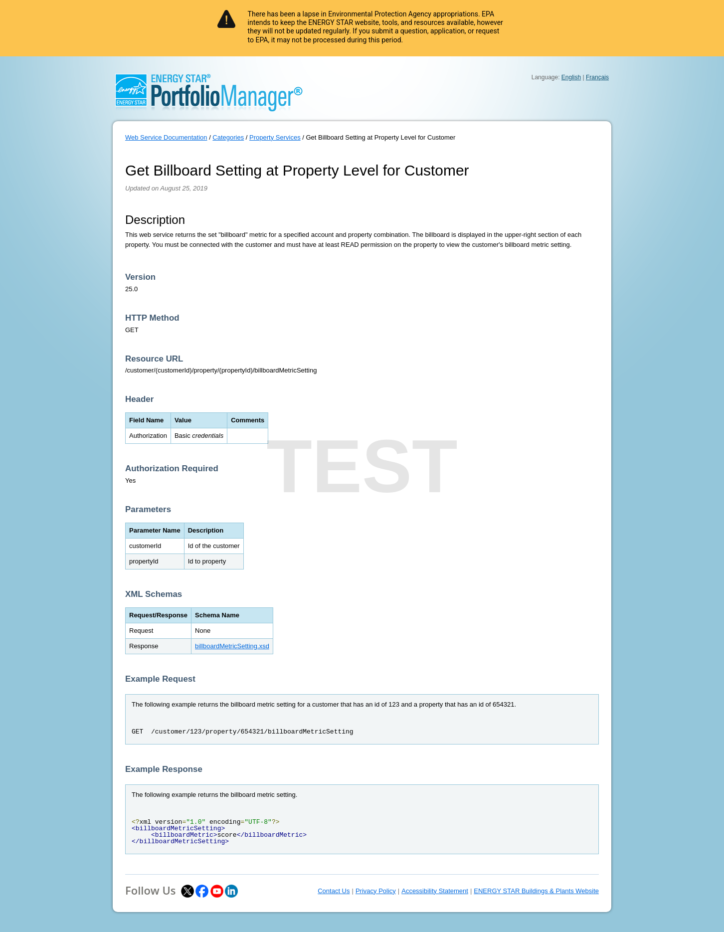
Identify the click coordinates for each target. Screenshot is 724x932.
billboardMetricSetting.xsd (232, 646)
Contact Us (334, 891)
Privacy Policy (376, 891)
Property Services (275, 137)
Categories (228, 137)
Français (597, 77)
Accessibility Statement (434, 891)
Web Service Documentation (166, 137)
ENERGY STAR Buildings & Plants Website (536, 891)
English (571, 77)
